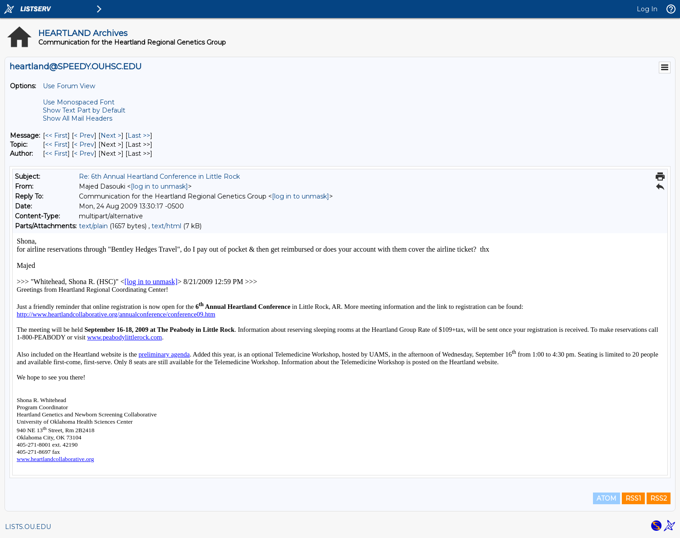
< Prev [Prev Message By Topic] (84, 144)
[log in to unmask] (159, 186)
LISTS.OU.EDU (28, 527)
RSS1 (633, 498)
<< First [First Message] (56, 135)
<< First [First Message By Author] (56, 153)
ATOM (606, 498)
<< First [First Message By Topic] (56, 144)
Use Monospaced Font (79, 102)
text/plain (93, 226)
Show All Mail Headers (77, 118)
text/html (166, 226)
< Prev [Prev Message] (84, 135)
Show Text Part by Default (84, 110)
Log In (647, 9)
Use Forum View (69, 86)
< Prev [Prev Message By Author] (84, 153)
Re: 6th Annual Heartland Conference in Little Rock (159, 176)
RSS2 (658, 498)
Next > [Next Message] (111, 135)
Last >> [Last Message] (139, 135)
